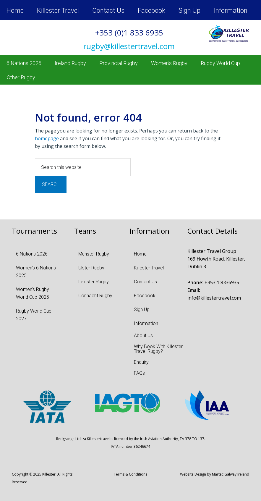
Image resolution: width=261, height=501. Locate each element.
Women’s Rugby (169, 63)
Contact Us (108, 10)
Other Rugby (21, 77)
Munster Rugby (93, 254)
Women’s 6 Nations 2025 (36, 271)
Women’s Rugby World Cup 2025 (32, 293)
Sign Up (189, 10)
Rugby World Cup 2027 (33, 314)
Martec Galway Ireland (230, 474)
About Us (143, 335)
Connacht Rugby (95, 295)
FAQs (139, 373)
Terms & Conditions (130, 474)
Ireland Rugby (70, 63)
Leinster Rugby (93, 282)
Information (230, 10)
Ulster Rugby (91, 268)
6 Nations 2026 (24, 63)
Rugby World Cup (220, 63)
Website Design (193, 474)
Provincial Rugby (118, 63)
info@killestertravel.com (214, 298)
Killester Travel (58, 10)
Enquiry (141, 362)
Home (15, 10)
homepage (47, 138)
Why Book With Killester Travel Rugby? (158, 349)
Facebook (151, 10)
